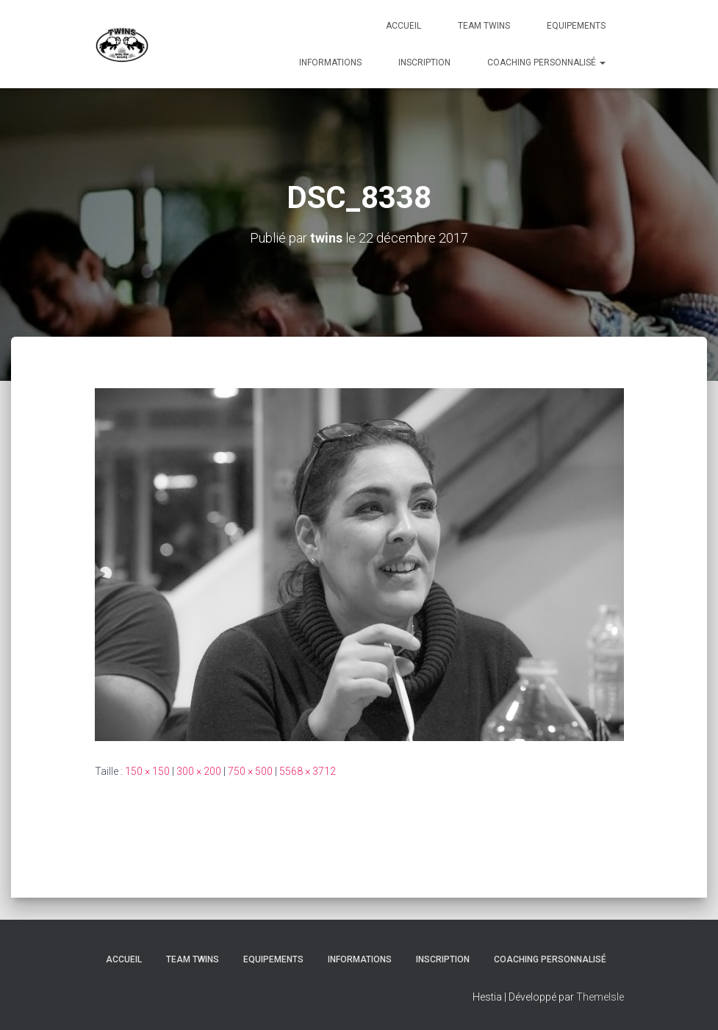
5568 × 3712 (307, 771)
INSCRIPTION (424, 62)
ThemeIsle (600, 997)
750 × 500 (250, 771)
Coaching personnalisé (546, 62)
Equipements (576, 26)
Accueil (403, 26)
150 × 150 (147, 771)
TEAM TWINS (484, 26)
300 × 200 (198, 771)
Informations (330, 62)
